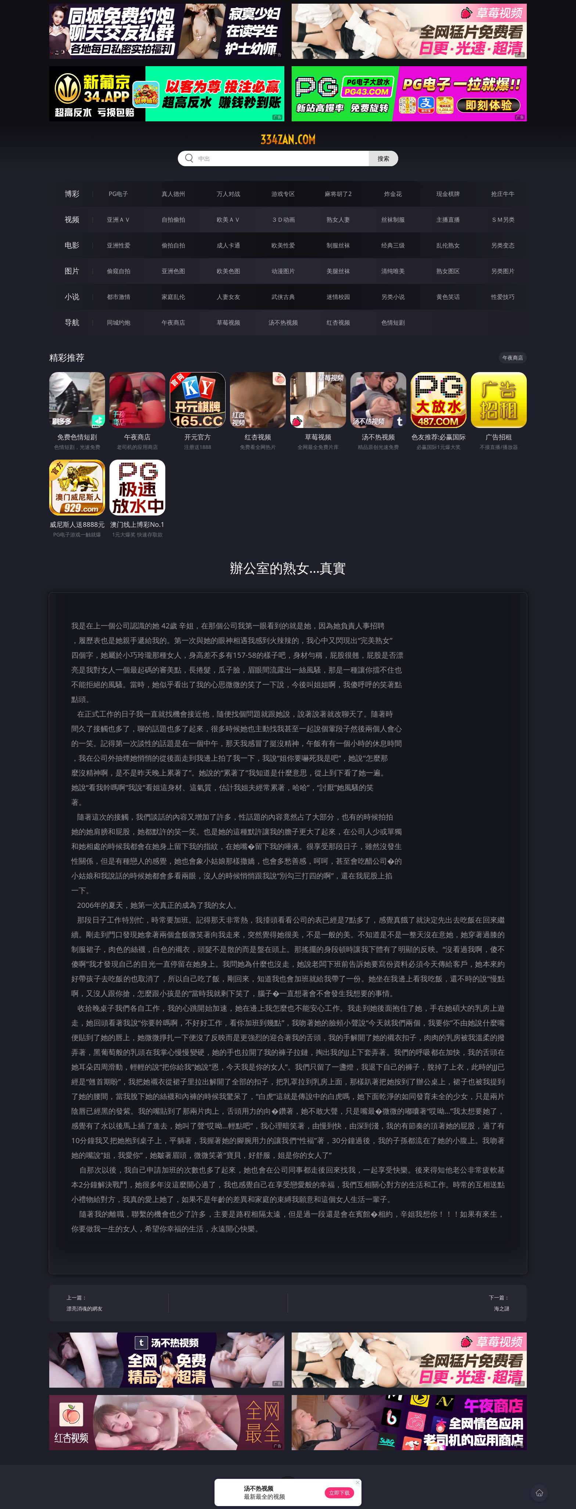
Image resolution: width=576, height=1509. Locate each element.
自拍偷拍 (173, 219)
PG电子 (118, 194)
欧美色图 (228, 271)
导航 (72, 322)
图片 (72, 271)
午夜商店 (173, 322)
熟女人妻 (338, 219)
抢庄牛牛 (503, 194)
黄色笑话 (448, 297)
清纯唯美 (393, 271)
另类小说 (393, 297)
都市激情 (118, 297)
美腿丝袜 (338, 271)
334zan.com (288, 139)
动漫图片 (283, 271)
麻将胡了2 (338, 194)
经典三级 (393, 245)
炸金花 (393, 194)
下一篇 (461, 1304)
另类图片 (503, 271)
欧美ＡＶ (228, 219)
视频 (72, 219)
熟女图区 (448, 271)
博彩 (72, 194)
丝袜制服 (393, 219)
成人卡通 (228, 245)
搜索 (383, 158)
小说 (72, 297)
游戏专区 (283, 194)
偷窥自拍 (118, 271)
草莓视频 (228, 322)
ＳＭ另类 (503, 219)
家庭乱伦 (173, 297)
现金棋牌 (448, 194)
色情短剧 (393, 322)
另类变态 (503, 245)
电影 (72, 245)
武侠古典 (283, 297)
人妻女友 (228, 297)
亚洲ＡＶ (118, 219)
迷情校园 (338, 297)
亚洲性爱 (118, 245)
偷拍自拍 (173, 245)
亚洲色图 (173, 271)
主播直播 (448, 219)
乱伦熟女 (448, 245)
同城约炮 (118, 322)
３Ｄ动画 (283, 219)
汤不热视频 (283, 322)
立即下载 (339, 1492)
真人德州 (173, 194)
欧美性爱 (283, 245)
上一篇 (114, 1304)
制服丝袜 (338, 245)
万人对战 (228, 194)
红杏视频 (338, 322)
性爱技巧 (503, 297)
